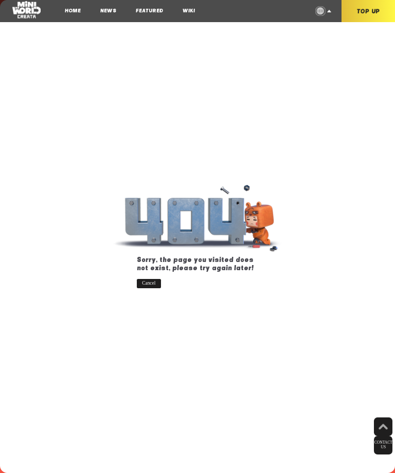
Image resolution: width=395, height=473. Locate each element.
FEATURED (149, 10)
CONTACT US (383, 444)
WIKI (189, 10)
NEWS (108, 10)
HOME (73, 10)
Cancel (148, 283)
